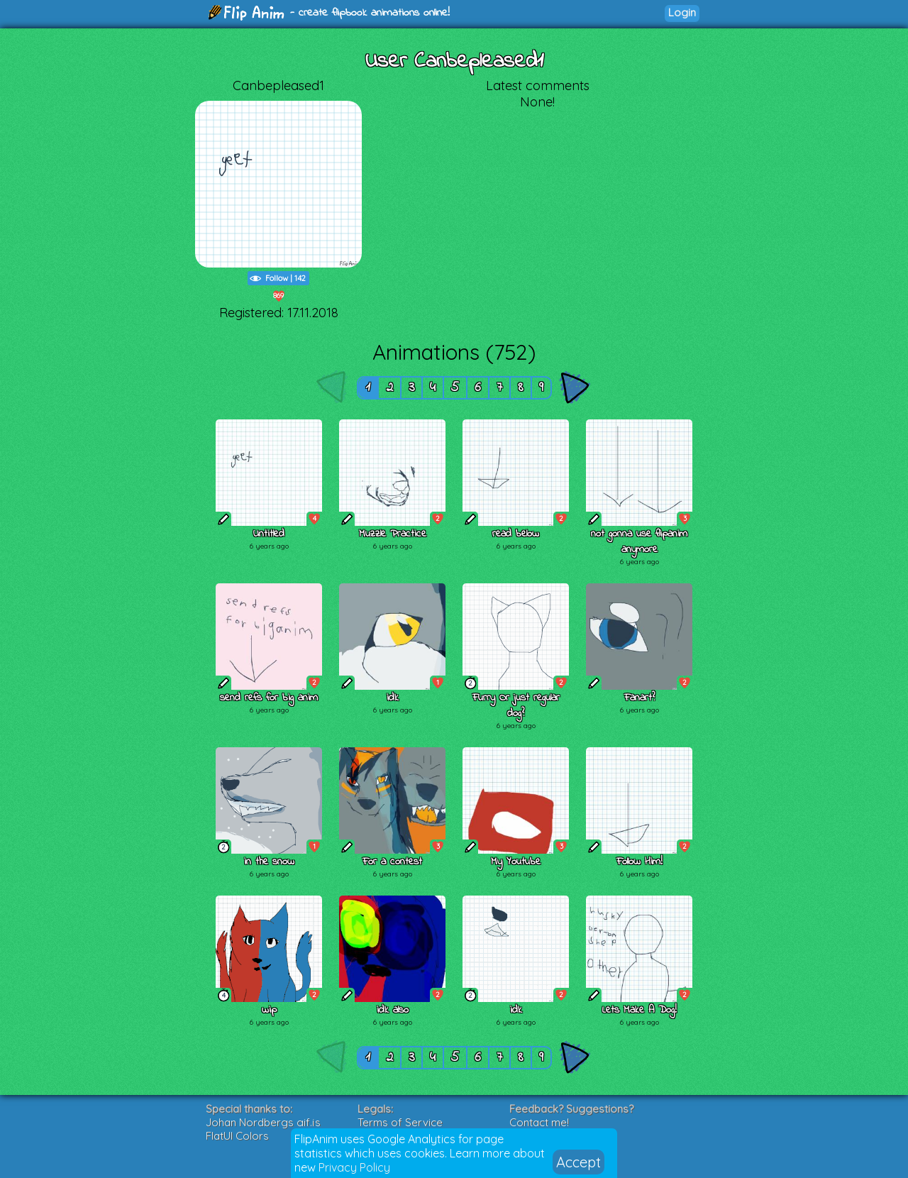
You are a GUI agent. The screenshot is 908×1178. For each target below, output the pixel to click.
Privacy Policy (354, 1167)
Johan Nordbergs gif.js (263, 1122)
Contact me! (539, 1122)
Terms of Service (400, 1122)
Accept (578, 1162)
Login (682, 12)
